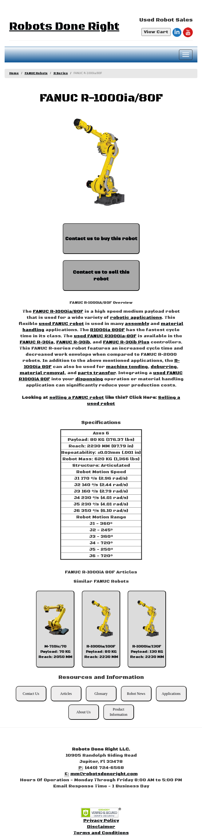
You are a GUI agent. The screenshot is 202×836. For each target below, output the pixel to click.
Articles (66, 693)
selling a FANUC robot (76, 397)
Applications (171, 693)
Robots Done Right (64, 27)
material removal (42, 373)
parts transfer (96, 373)
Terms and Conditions (101, 833)
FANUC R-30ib (73, 342)
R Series (60, 73)
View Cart (156, 32)
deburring (164, 367)
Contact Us (31, 693)
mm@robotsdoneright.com (104, 774)
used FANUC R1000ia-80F (105, 336)
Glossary (101, 693)
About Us (83, 712)
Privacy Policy (101, 820)
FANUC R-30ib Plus (126, 342)
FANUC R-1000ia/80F (58, 311)
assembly (137, 324)
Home (14, 73)
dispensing (89, 379)
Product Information (118, 712)
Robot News (136, 693)
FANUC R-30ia (36, 342)
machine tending (127, 367)
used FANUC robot (61, 324)
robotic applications (136, 317)
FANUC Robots (36, 73)
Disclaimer (101, 827)
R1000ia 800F (107, 330)
